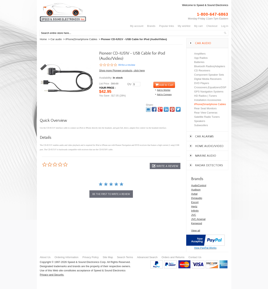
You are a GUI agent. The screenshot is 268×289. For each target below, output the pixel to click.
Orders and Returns (173, 257)
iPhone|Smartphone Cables (81, 39)
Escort (195, 202)
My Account (137, 25)
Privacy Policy (90, 257)
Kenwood (196, 223)
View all (195, 230)
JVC (193, 214)
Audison (196, 189)
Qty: (129, 83)
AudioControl (198, 185)
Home (43, 39)
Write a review (126, 65)
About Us (45, 257)
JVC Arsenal (198, 219)
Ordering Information (66, 257)
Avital (194, 193)
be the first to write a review (111, 194)
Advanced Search (147, 257)
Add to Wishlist (163, 90)
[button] (165, 166)
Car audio (56, 39)
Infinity (195, 210)
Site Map (108, 257)
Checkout (211, 25)
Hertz (194, 206)
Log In (224, 25)
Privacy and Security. (52, 274)
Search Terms (125, 257)
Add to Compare (164, 94)
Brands (151, 25)
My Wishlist (184, 25)
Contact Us (194, 257)
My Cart (198, 25)
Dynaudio (196, 198)
